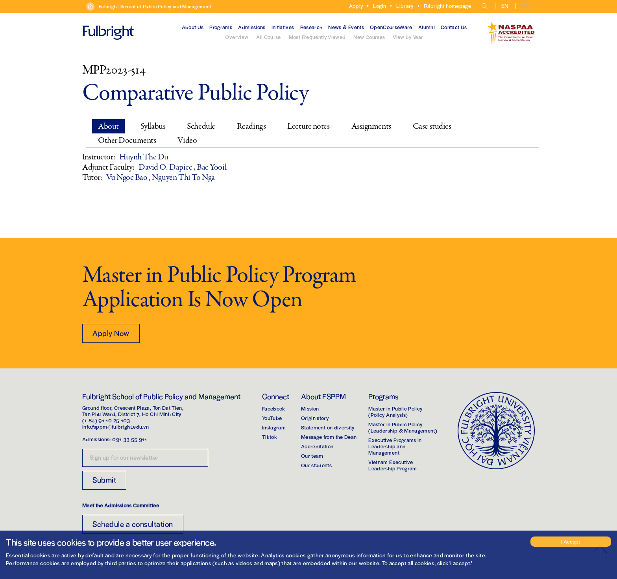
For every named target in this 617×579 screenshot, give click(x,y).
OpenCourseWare (391, 27)
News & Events (346, 27)
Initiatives (283, 27)
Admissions (252, 27)
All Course (268, 37)
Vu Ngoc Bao (127, 177)
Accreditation (317, 446)
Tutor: (92, 177)
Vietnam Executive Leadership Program (392, 465)
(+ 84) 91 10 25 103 (106, 420)
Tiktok (269, 436)
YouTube (272, 418)
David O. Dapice (166, 167)
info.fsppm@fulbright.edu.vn (115, 426)
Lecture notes (308, 126)
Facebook (273, 408)
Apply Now (110, 332)
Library (404, 5)
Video (187, 140)
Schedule (201, 126)
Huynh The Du (143, 157)
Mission (310, 408)
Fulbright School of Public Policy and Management (155, 6)
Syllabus (152, 126)
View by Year (408, 37)
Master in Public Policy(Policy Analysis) (395, 411)
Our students (316, 465)
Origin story (315, 418)
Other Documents (127, 140)
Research (311, 27)
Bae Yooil (211, 167)
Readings (251, 126)
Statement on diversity (328, 427)
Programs (220, 27)
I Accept (570, 541)
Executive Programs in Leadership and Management (394, 446)
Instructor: (98, 157)
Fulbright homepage (447, 5)
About (108, 126)
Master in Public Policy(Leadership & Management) (402, 427)
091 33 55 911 (129, 439)
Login (379, 5)
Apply (356, 5)
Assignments (371, 126)
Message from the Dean (329, 436)
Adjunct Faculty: (108, 167)
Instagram (274, 427)
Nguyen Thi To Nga (183, 177)
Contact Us (454, 27)
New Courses (369, 37)
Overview (236, 37)
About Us (193, 27)
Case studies (432, 126)
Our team (312, 455)
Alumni (426, 27)
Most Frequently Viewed (317, 37)
